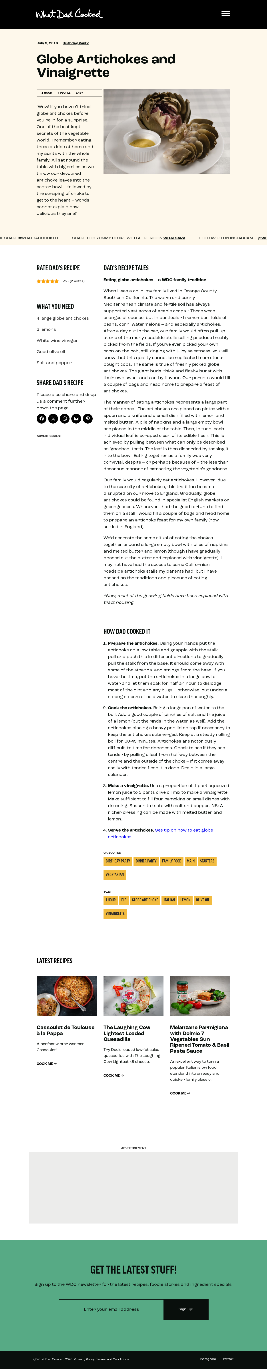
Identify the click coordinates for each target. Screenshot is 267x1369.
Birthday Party (76, 43)
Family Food (171, 861)
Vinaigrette (115, 914)
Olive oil (203, 900)
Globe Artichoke (145, 900)
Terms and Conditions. (113, 1359)
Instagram (208, 1359)
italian (169, 900)
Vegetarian (115, 875)
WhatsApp (178, 238)
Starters (207, 861)
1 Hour (111, 900)
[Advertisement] (67, 506)
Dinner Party (146, 861)
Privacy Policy (84, 1359)
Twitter (228, 1359)
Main (191, 861)
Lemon (185, 900)
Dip (123, 900)
